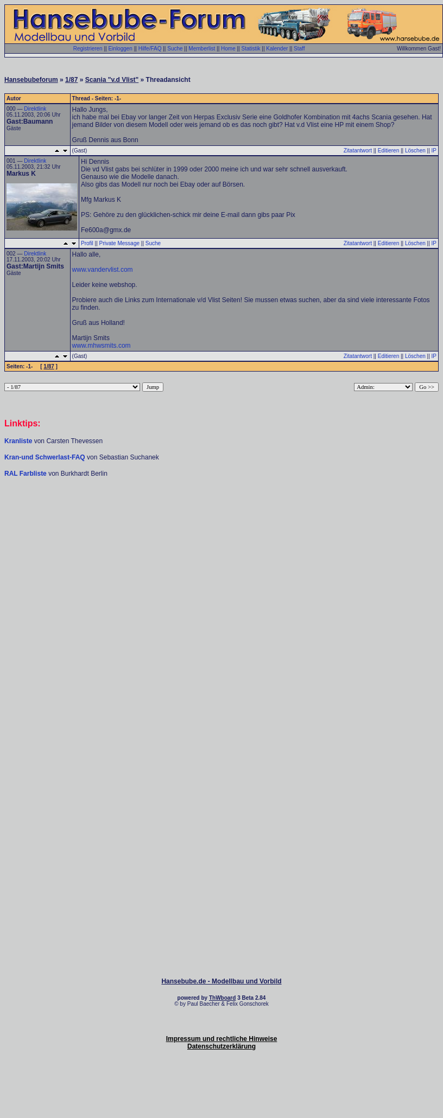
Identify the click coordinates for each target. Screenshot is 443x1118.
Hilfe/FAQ (150, 49)
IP (434, 151)
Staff (299, 49)
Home (228, 49)
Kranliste (18, 441)
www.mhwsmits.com (101, 345)
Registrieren (88, 49)
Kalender (277, 49)
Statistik (250, 49)
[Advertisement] (221, 562)
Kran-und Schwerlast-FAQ (45, 457)
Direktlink (35, 109)
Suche (174, 49)
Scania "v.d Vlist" (112, 80)
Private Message (119, 243)
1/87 (71, 80)
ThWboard (222, 998)
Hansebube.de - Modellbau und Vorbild (221, 981)
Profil (87, 243)
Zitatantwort (358, 151)
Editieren (388, 151)
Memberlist (201, 49)
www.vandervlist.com (102, 269)
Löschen (415, 151)
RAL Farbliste (26, 473)
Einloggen (120, 49)
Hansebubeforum (31, 80)
